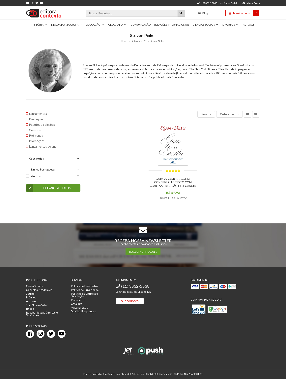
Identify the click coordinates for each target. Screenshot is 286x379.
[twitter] (51, 334)
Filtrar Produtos (48, 188)
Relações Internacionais (171, 24)
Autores (248, 24)
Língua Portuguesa (66, 24)
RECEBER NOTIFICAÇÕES (143, 251)
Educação (95, 24)
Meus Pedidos (229, 3)
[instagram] (40, 334)
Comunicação (141, 24)
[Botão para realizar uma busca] (181, 13)
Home (124, 41)
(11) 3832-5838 (207, 3)
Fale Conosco (130, 301)
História (39, 24)
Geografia (117, 24)
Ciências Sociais (205, 24)
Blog (203, 13)
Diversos (230, 24)
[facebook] (30, 334)
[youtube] (62, 334)
